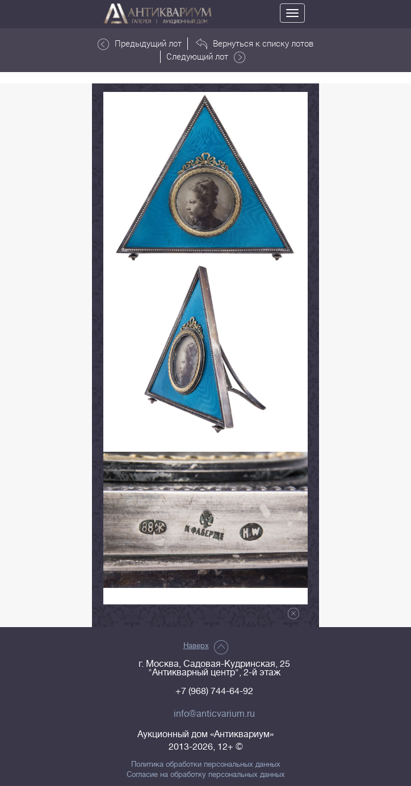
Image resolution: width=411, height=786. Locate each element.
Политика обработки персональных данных (205, 764)
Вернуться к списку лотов (254, 43)
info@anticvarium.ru (214, 714)
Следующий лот (205, 57)
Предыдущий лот (140, 43)
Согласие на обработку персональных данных (206, 774)
